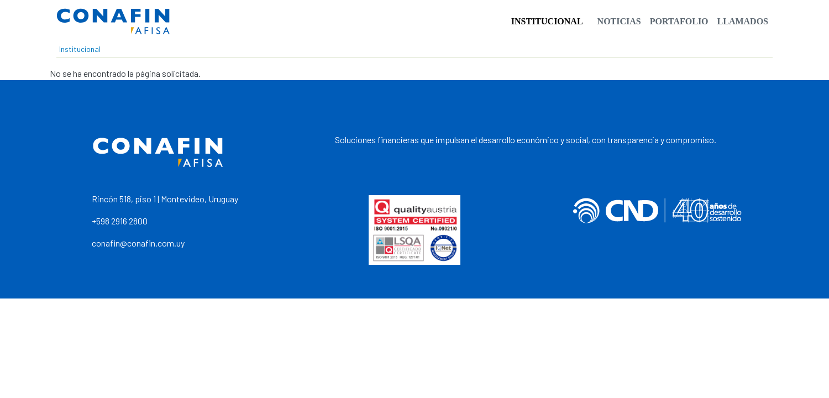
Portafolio (679, 21)
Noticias (619, 21)
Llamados (742, 21)
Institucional (547, 21)
